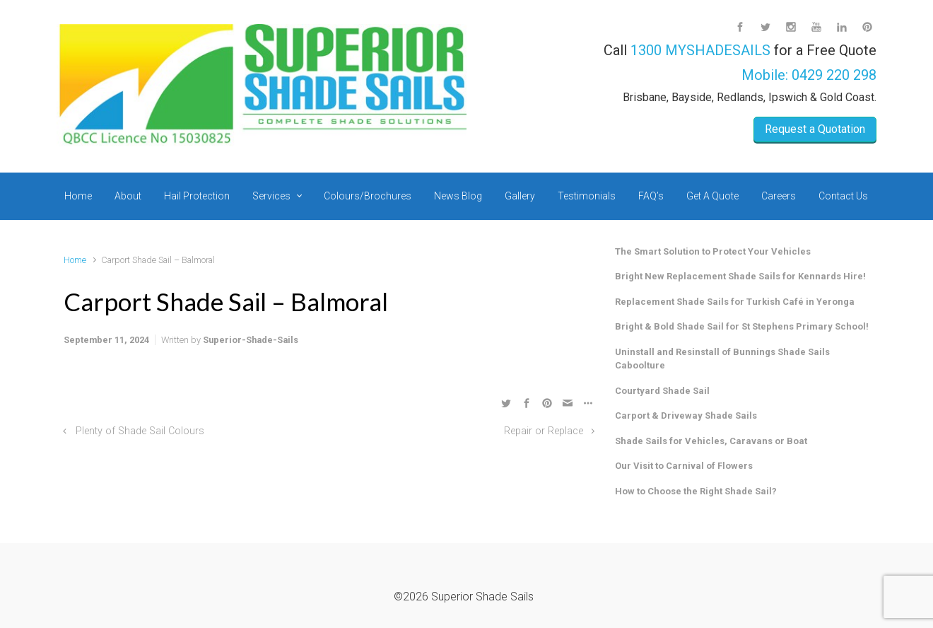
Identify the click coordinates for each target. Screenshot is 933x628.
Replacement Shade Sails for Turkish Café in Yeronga (735, 301)
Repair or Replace (543, 431)
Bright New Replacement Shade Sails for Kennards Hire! (740, 276)
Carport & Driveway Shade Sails (686, 415)
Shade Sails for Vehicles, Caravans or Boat (711, 441)
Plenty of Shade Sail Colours (140, 431)
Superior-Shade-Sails (250, 340)
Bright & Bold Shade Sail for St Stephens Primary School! (742, 326)
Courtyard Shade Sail (662, 390)
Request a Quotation (815, 129)
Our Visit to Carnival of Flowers (684, 465)
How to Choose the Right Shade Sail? (696, 491)
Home (75, 260)
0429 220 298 (834, 74)
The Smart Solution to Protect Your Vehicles (713, 251)
